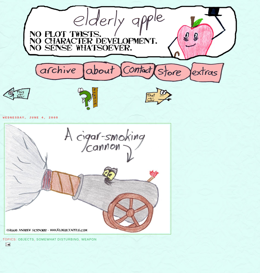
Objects (26, 239)
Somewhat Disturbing (57, 239)
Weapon (89, 239)
